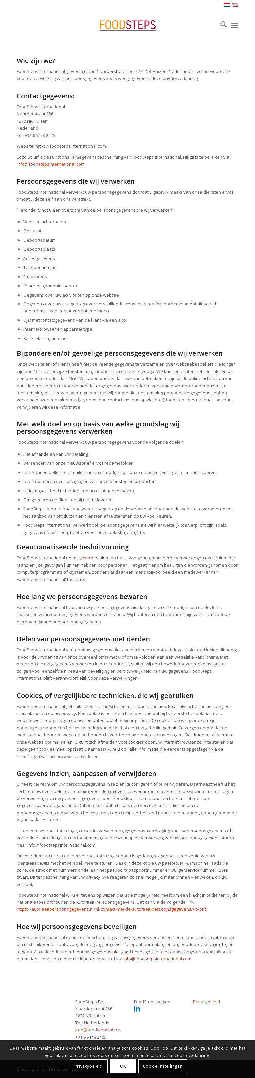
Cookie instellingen (162, 1066)
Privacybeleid (206, 1002)
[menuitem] (220, 25)
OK (123, 1066)
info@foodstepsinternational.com (51, 164)
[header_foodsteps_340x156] (127, 25)
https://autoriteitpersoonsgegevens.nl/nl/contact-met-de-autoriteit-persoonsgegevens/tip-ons (112, 909)
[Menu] (234, 25)
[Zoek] (220, 25)
